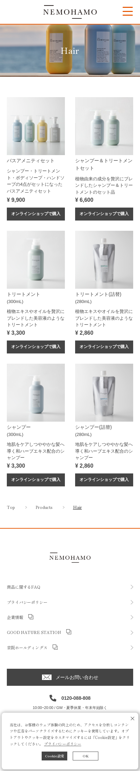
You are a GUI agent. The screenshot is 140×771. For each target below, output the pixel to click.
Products (44, 507)
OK (86, 755)
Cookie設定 (54, 755)
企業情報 (15, 617)
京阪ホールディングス (27, 647)
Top (11, 507)
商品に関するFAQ (23, 587)
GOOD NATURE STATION (34, 632)
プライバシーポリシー (62, 743)
